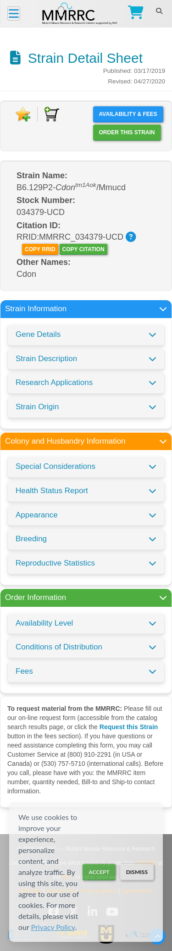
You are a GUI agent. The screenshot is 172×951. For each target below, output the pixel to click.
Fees (24, 671)
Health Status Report (52, 490)
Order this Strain (127, 132)
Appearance (37, 515)
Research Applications (54, 382)
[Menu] (13, 13)
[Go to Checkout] (133, 13)
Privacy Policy (53, 927)
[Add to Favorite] (23, 114)
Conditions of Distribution (59, 647)
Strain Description (46, 358)
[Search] (159, 11)
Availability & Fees (128, 114)
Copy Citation (83, 249)
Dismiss (137, 872)
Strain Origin (37, 406)
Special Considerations (55, 466)
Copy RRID (40, 249)
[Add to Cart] (52, 114)
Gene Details (38, 334)
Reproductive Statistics (55, 563)
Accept (99, 872)
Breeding (31, 538)
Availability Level (44, 623)
